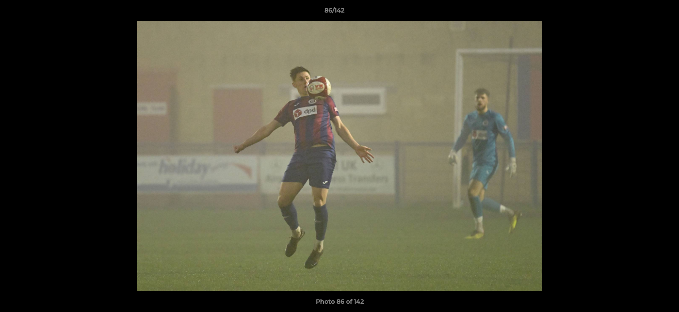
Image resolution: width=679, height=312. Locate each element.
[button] (642, 12)
